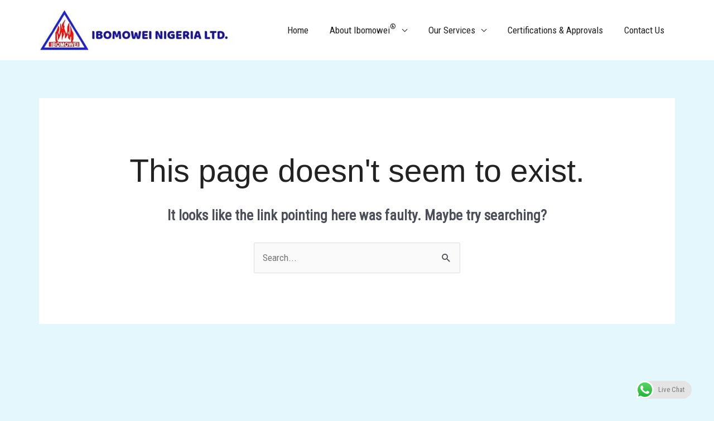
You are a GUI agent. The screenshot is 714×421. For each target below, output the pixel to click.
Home (308, 30)
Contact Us (645, 30)
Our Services (457, 30)
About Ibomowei (370, 29)
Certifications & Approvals (558, 30)
